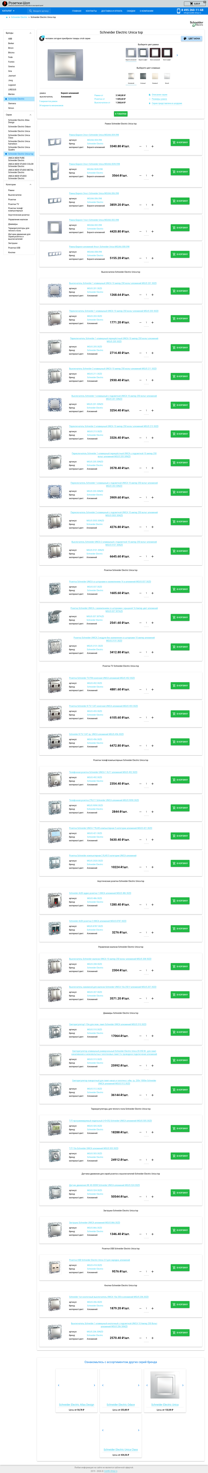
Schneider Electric (19, 17)
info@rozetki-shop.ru (192, 13)
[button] (195, 3)
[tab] (76, 11)
